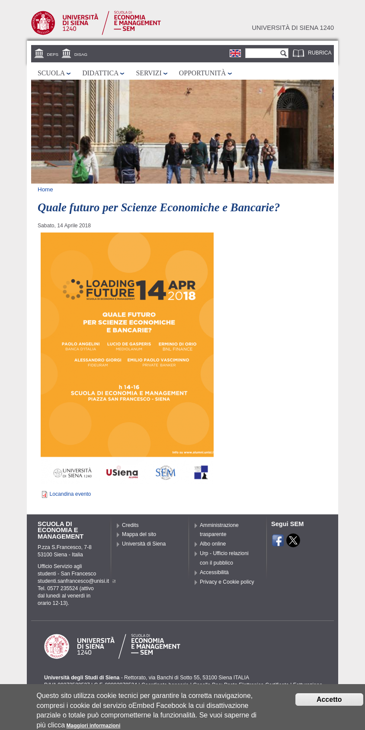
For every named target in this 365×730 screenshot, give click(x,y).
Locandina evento (70, 494)
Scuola (51, 73)
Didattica (100, 73)
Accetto (329, 703)
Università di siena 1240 (293, 27)
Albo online (213, 544)
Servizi (148, 73)
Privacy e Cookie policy (227, 582)
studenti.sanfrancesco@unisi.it (76, 581)
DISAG (80, 54)
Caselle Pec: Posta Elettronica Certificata (241, 685)
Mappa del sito (139, 534)
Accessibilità (214, 572)
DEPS (52, 54)
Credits (130, 525)
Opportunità (202, 73)
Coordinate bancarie (165, 685)
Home (45, 189)
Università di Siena (144, 544)
